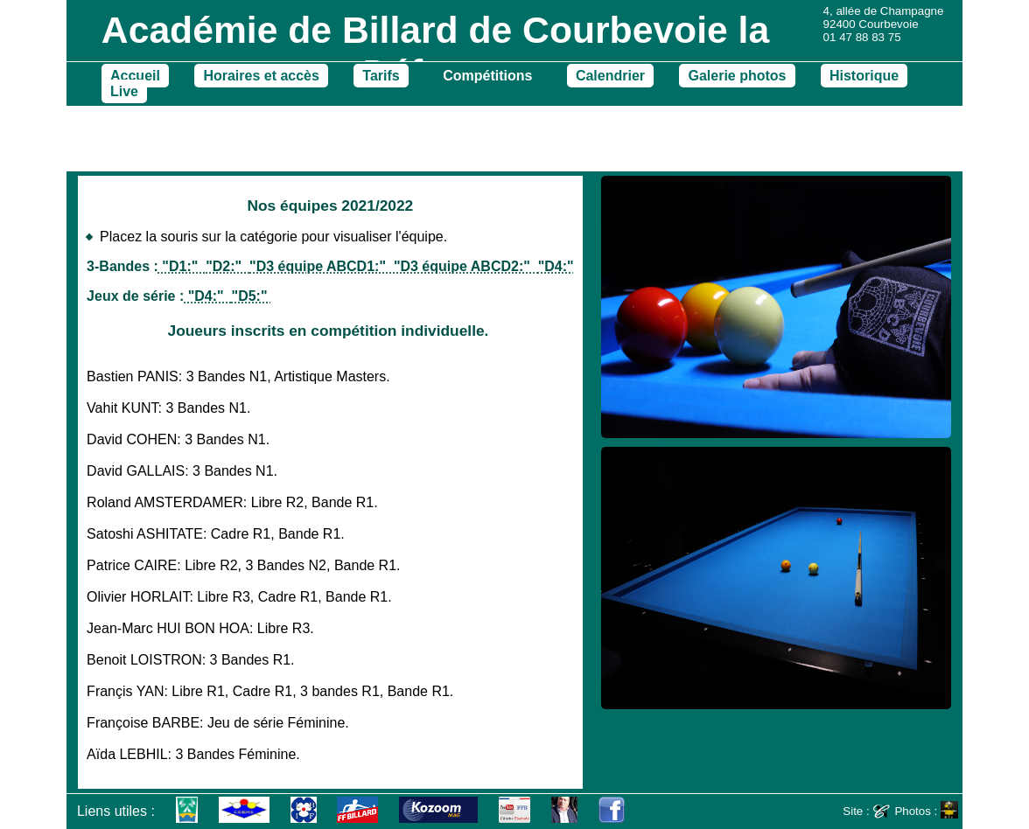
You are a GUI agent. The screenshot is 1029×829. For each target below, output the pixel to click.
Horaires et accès (261, 75)
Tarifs (380, 75)
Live (124, 91)
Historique (864, 75)
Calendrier (610, 75)
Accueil (135, 75)
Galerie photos (737, 75)
